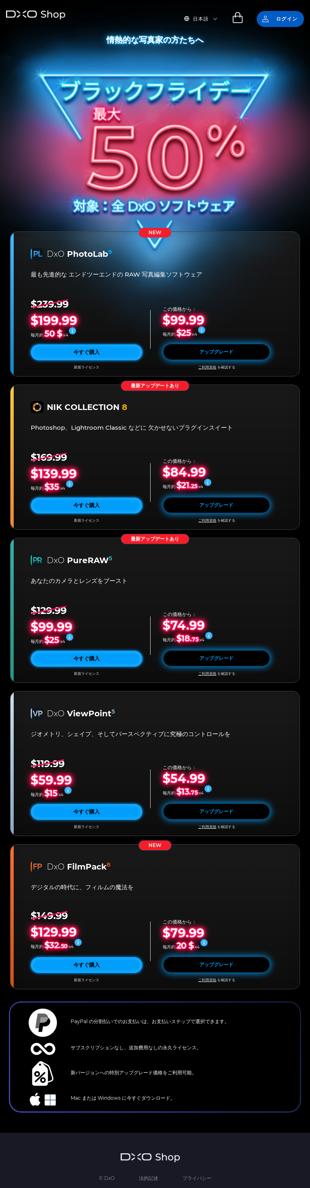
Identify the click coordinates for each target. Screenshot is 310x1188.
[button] (205, 19)
